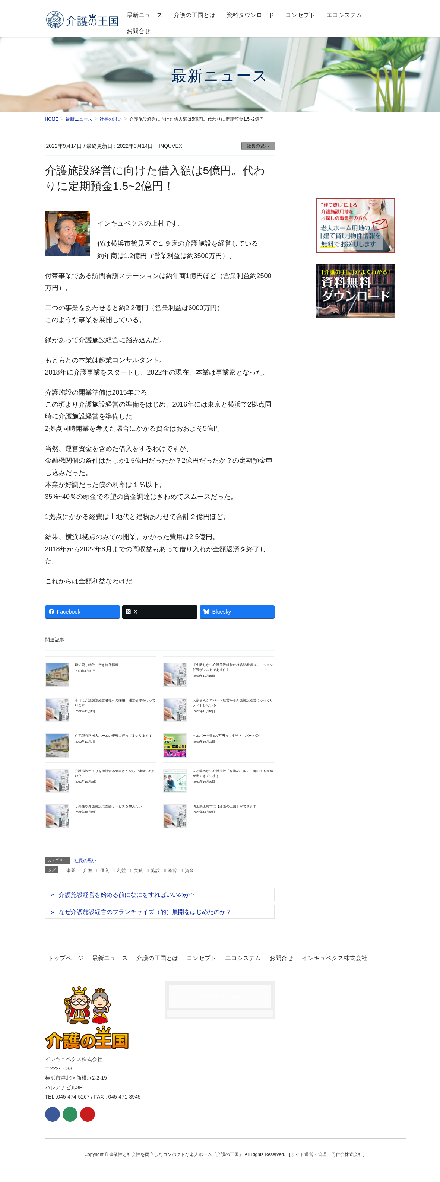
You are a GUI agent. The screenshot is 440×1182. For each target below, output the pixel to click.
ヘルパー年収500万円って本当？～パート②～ (227, 735)
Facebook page (219, 994)
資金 (189, 870)
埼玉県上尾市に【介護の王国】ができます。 (226, 806)
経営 (172, 870)
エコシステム (228, 957)
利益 (121, 870)
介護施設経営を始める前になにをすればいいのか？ (127, 895)
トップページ (63, 957)
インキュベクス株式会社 (314, 957)
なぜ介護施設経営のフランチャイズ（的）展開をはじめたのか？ (145, 912)
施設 (155, 870)
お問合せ (264, 957)
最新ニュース (104, 957)
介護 (87, 870)
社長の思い (258, 146)
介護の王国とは (149, 957)
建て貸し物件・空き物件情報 (96, 665)
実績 (138, 870)
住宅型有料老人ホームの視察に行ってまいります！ (113, 735)
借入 (104, 870)
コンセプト (190, 957)
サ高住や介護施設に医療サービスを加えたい (108, 806)
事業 (70, 870)
